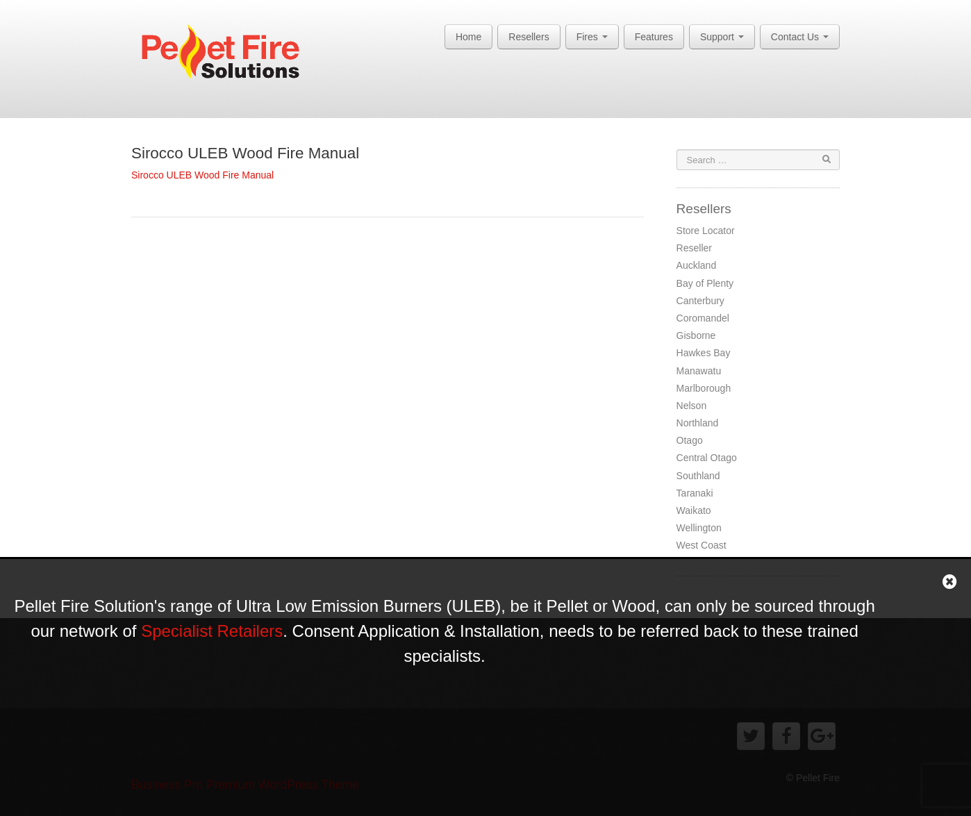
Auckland (697, 265)
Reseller (694, 247)
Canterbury (700, 300)
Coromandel (703, 318)
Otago (690, 440)
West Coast (702, 545)
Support (722, 36)
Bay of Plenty (705, 283)
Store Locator (706, 230)
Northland (698, 422)
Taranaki (695, 493)
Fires (592, 36)
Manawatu (699, 370)
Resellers (528, 36)
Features (654, 36)
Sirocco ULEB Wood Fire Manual (245, 153)
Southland (698, 475)
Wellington (699, 527)
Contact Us (800, 36)
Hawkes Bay (704, 352)
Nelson (692, 405)
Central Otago (707, 457)
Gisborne (696, 335)
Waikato (694, 510)
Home (468, 36)
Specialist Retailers (212, 631)
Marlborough (704, 388)
